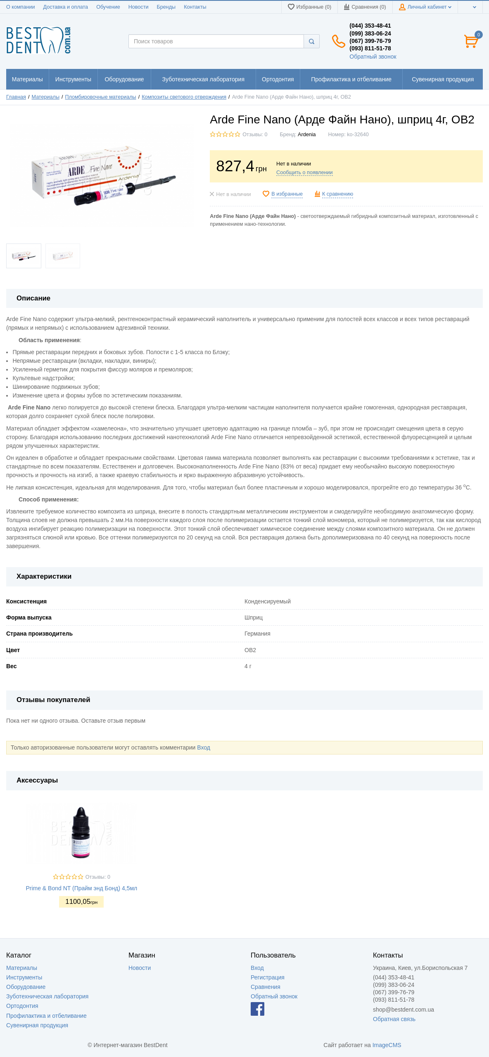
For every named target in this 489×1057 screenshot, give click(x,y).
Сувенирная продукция (37, 1025)
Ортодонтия (22, 1006)
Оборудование (25, 987)
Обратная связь (394, 1019)
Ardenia (307, 134)
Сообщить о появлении (304, 172)
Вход (203, 747)
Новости (138, 7)
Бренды (166, 7)
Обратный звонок (372, 56)
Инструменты (24, 977)
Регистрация (268, 977)
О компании (20, 7)
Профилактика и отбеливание (46, 1015)
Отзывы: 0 (254, 134)
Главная (16, 97)
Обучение (108, 7)
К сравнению (337, 194)
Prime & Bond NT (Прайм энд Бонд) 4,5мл (81, 888)
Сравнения (265, 987)
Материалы (45, 97)
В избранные (287, 194)
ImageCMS (387, 1045)
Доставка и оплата (65, 7)
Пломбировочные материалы (100, 97)
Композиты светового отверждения (184, 97)
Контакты (195, 7)
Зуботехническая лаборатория (47, 996)
